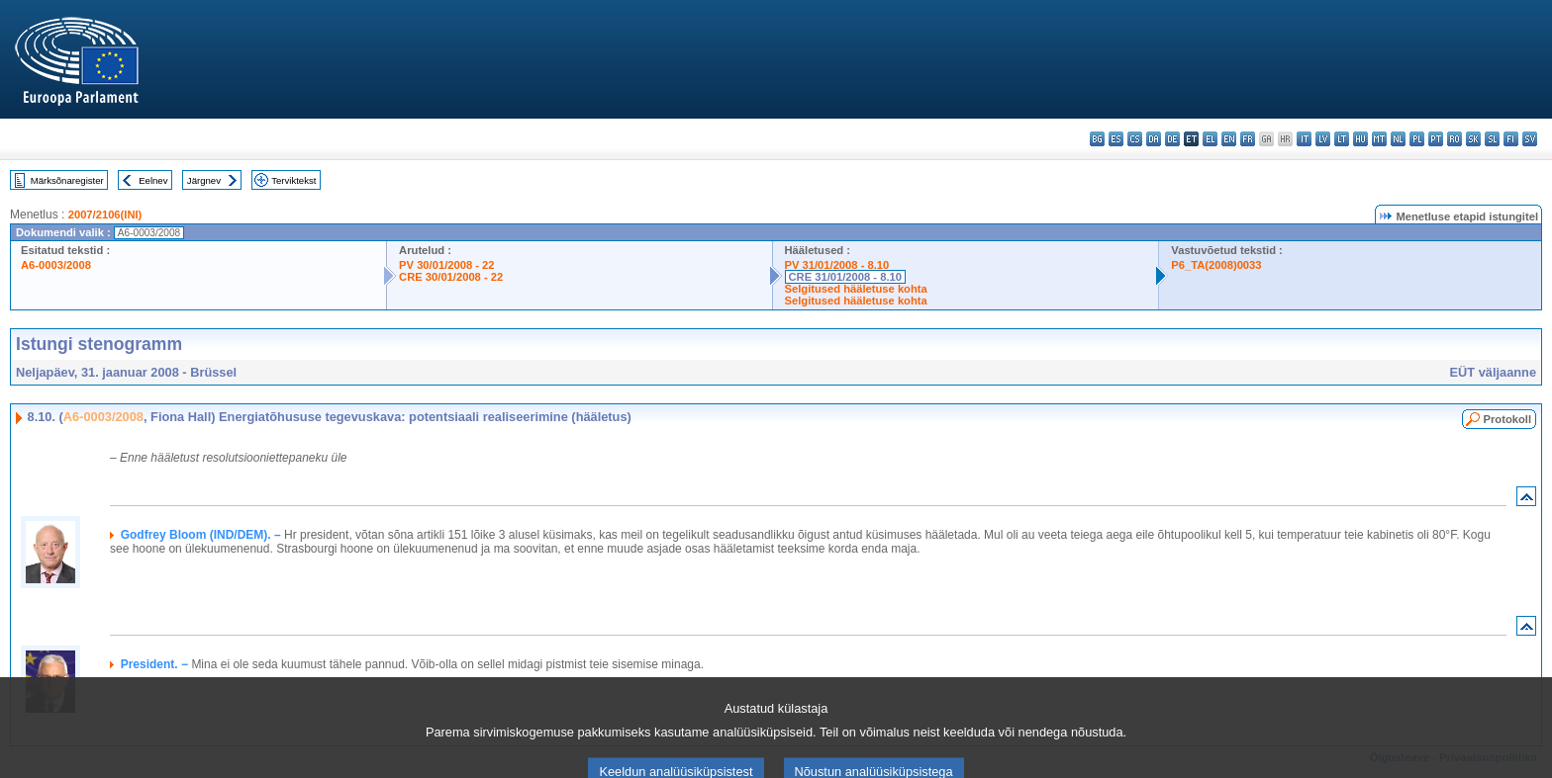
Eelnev (153, 180)
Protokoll (1507, 419)
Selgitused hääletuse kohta (856, 289)
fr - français (1247, 138)
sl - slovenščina (1492, 138)
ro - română (1454, 138)
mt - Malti (1379, 138)
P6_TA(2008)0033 (1216, 265)
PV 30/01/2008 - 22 (446, 265)
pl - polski (1416, 138)
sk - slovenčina (1473, 138)
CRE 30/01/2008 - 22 (451, 277)
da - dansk (1153, 138)
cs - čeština (1134, 138)
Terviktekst (293, 180)
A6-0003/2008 (56, 265)
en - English (1228, 138)
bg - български (1097, 138)
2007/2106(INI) (105, 214)
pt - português (1435, 138)
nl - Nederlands (1398, 138)
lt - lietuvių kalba (1341, 138)
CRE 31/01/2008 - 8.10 (845, 277)
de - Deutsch (1172, 138)
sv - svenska (1529, 138)
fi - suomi (1511, 138)
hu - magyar (1360, 138)
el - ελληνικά (1210, 138)
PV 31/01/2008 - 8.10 (837, 265)
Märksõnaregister (67, 180)
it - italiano (1304, 138)
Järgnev (204, 180)
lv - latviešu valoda (1322, 138)
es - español (1116, 138)
